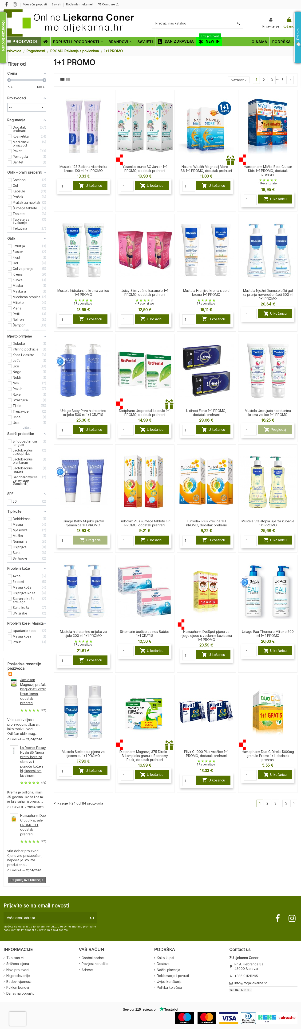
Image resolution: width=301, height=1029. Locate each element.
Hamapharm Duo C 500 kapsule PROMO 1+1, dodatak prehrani (33, 824)
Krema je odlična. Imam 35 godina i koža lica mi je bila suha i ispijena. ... (25, 796)
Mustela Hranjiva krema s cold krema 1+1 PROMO (206, 293)
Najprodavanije (18, 976)
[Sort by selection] (238, 80)
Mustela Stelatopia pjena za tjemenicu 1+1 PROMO (83, 754)
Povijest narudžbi (95, 964)
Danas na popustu (20, 993)
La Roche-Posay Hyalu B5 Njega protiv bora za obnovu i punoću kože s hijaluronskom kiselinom (33, 761)
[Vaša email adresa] (45, 917)
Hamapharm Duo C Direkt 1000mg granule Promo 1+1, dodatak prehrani (268, 756)
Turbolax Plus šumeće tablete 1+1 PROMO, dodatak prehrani (144, 523)
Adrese (87, 970)
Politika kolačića (169, 987)
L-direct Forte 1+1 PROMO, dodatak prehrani (206, 413)
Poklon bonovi (17, 987)
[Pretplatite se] (92, 917)
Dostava (163, 964)
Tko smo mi (15, 958)
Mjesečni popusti (35, 4)
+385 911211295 (246, 976)
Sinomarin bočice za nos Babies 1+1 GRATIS (145, 634)
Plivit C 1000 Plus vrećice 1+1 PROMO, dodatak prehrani (206, 754)
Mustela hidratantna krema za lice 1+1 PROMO (83, 293)
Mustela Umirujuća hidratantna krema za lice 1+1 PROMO (268, 413)
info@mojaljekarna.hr (250, 983)
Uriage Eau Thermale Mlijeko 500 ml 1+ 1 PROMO (268, 634)
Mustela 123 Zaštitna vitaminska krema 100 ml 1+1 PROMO (83, 169)
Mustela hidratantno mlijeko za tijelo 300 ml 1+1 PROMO (83, 634)
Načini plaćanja (168, 970)
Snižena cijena (17, 964)
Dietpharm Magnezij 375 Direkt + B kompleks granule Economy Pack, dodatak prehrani (144, 756)
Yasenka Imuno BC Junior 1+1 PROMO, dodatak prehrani (145, 169)
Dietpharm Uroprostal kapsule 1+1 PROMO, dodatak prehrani (144, 413)
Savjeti (57, 4)
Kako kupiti (165, 958)
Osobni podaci (93, 958)
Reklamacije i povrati (173, 976)
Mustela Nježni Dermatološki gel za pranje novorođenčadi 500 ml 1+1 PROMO (267, 295)
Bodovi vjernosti (19, 982)
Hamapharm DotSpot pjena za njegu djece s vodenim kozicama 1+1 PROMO (206, 636)
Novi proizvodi (17, 970)
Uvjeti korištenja (169, 982)
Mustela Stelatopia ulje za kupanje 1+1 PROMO (268, 523)
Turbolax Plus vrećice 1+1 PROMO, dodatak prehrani (206, 523)
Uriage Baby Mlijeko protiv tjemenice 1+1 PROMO (83, 523)
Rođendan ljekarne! (79, 4)
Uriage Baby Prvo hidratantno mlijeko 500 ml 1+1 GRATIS (83, 413)
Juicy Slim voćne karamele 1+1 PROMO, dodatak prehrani (144, 293)
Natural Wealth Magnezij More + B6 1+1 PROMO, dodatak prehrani (206, 169)
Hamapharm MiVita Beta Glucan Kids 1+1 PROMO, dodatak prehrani (268, 171)
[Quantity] (65, 186)
